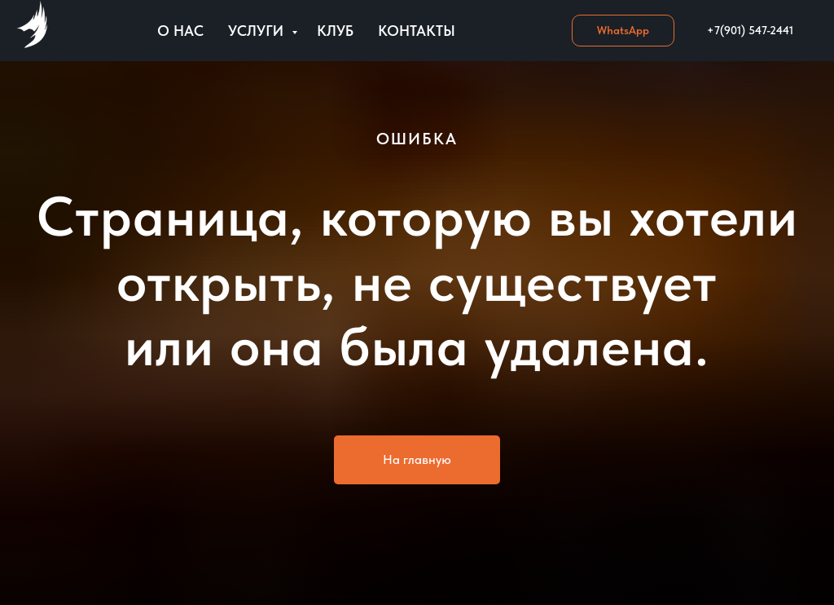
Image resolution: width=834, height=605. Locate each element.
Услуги (258, 30)
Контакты (416, 30)
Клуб (335, 30)
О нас (180, 30)
